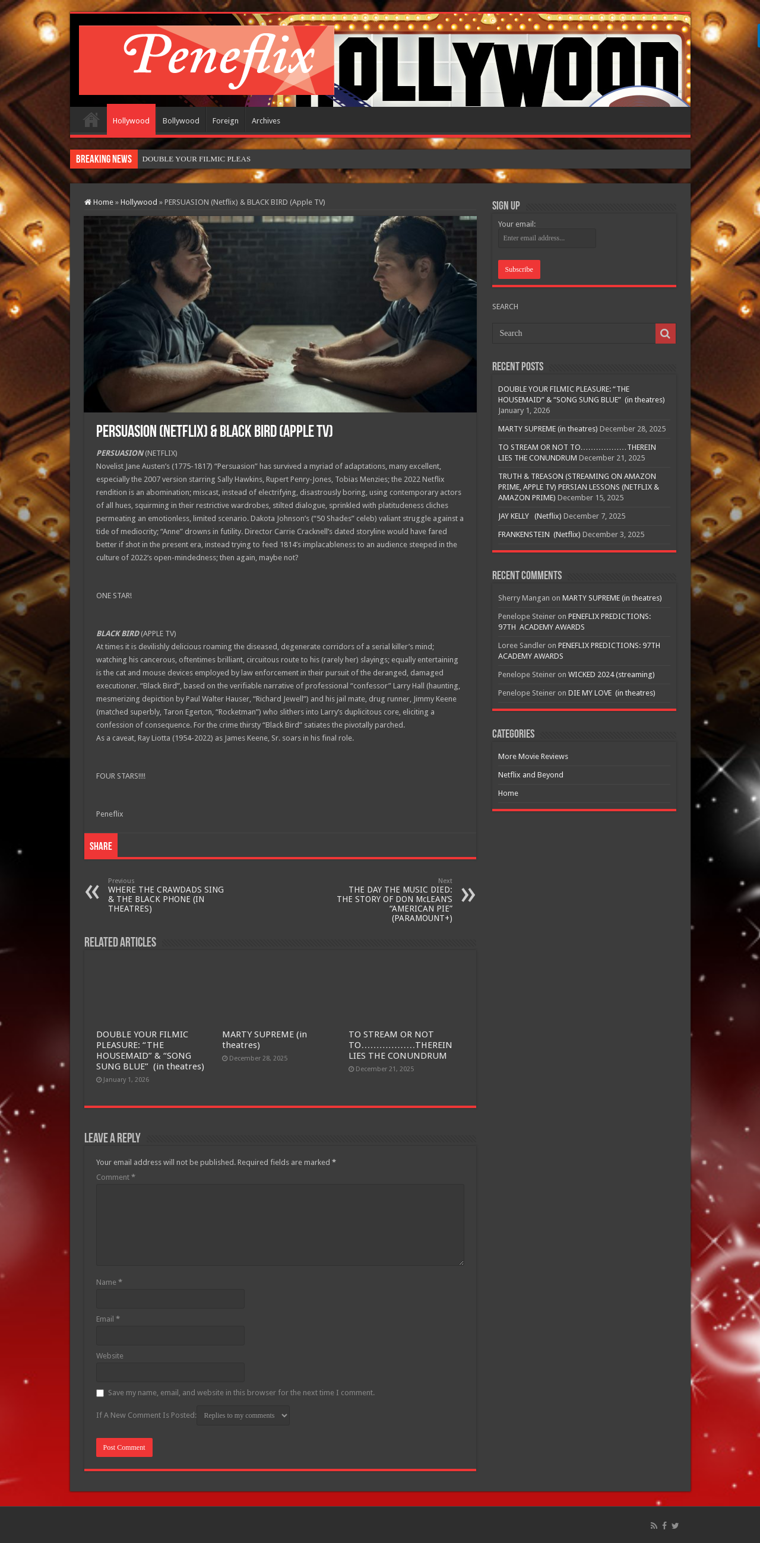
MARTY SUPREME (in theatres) (548, 428)
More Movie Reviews (533, 756)
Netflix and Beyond (530, 774)
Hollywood (131, 120)
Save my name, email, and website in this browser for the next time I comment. (241, 1392)
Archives (266, 120)
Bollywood (181, 120)
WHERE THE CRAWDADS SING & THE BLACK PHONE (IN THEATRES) (169, 895)
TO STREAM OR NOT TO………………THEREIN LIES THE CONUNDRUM (400, 1045)
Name (109, 1282)
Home (91, 119)
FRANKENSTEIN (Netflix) (539, 534)
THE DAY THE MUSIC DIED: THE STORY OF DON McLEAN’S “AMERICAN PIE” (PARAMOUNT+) (391, 900)
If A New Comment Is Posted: (193, 1415)
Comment (115, 1177)
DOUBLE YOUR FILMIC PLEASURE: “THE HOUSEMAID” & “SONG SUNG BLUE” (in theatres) (150, 1050)
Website (110, 1355)
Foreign (226, 120)
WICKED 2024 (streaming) (611, 674)
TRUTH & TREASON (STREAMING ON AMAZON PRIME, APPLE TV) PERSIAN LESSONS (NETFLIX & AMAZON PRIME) (578, 487)
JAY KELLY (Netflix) (530, 516)
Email (108, 1319)
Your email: (517, 224)
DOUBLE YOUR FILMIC (184, 158)
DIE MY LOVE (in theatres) (612, 692)
